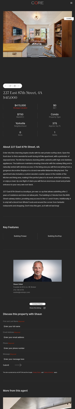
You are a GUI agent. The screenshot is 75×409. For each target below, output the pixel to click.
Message (9, 354)
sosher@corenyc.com (21, 292)
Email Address (11, 332)
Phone (8, 343)
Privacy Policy (37, 372)
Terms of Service (48, 372)
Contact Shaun (37, 304)
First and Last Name (13, 321)
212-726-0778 (18, 290)
